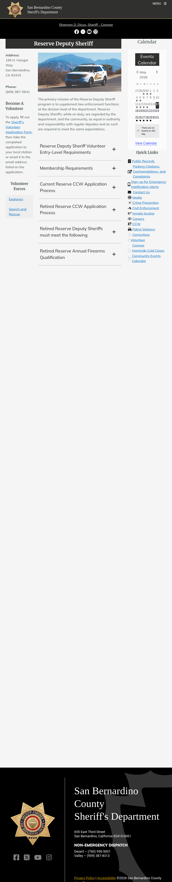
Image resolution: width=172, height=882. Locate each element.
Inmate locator (141, 213)
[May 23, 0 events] (154, 112)
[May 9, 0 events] (154, 98)
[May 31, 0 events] (157, 118)
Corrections (139, 235)
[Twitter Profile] (27, 857)
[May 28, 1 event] (147, 118)
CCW (134, 224)
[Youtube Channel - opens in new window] (89, 31)
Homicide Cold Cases (146, 250)
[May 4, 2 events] (137, 98)
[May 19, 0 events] (140, 112)
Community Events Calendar (144, 258)
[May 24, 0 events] (157, 112)
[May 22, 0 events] (150, 112)
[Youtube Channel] (38, 857)
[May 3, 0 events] (157, 92)
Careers (136, 219)
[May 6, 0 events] (144, 98)
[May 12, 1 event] (140, 105)
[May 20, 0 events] (144, 112)
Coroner (136, 245)
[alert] (147, 131)
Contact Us (139, 192)
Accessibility (106, 878)
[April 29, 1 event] (144, 92)
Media (135, 197)
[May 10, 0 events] (157, 98)
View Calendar (146, 143)
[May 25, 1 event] (137, 118)
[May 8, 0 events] (150, 98)
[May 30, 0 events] (154, 118)
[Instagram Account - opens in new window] (95, 31)
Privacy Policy (84, 878)
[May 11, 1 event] (137, 105)
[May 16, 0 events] (154, 105)
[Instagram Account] (49, 857)
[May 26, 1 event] (140, 118)
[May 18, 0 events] (137, 112)
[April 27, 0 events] (137, 92)
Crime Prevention (143, 203)
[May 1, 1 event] (150, 92)
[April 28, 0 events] (140, 92)
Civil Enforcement (143, 208)
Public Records (141, 161)
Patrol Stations (141, 229)
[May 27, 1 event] (144, 118)
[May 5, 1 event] (140, 98)
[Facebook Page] (16, 857)
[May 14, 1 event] (147, 105)
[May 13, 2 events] (144, 105)
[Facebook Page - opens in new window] (77, 31)
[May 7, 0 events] (147, 98)
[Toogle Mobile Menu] (159, 3)
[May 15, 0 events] (150, 105)
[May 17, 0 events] (157, 105)
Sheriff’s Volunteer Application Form (19, 127)
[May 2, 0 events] (154, 92)
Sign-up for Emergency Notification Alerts (147, 184)
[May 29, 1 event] (150, 118)
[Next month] (157, 72)
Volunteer (136, 240)
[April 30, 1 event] (147, 92)
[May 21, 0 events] (147, 112)
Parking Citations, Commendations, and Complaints (147, 171)
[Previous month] (137, 72)
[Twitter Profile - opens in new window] (83, 31)
